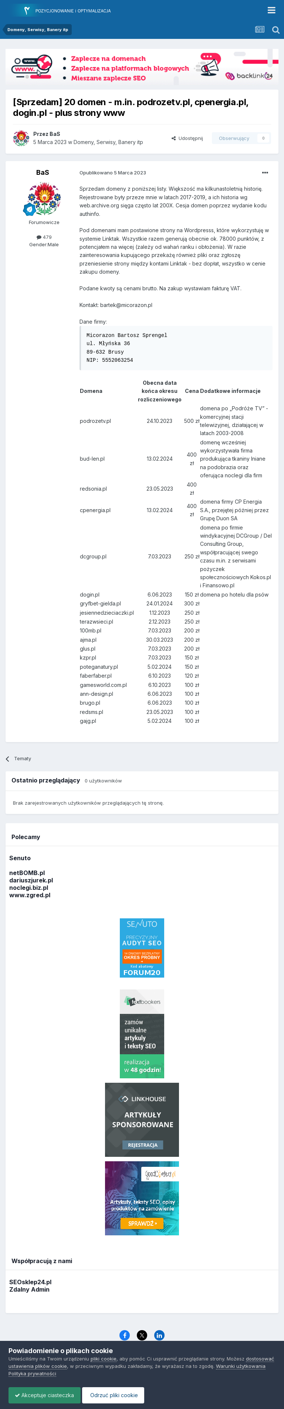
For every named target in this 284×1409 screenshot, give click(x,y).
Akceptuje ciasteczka (45, 1395)
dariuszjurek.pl (31, 880)
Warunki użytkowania (241, 1366)
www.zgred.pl (29, 895)
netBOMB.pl (27, 873)
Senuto (20, 858)
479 (44, 237)
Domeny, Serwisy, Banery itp (108, 142)
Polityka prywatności (32, 1373)
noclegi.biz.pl (28, 887)
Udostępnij (187, 138)
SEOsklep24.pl (30, 1282)
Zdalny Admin (29, 1289)
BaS (42, 172)
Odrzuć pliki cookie (117, 1395)
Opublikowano (113, 173)
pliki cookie (103, 1359)
